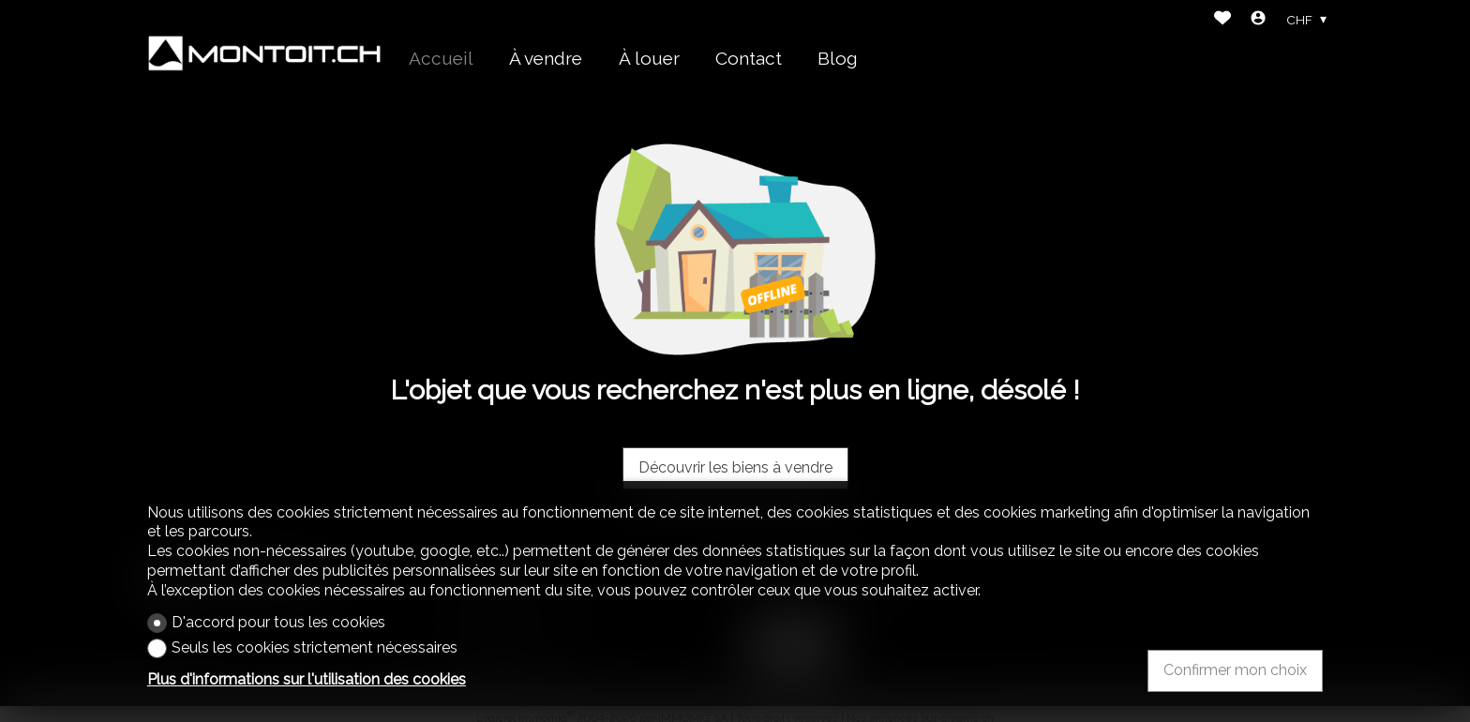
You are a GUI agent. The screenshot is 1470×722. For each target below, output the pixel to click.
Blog (838, 58)
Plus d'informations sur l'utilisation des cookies (306, 679)
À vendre (545, 58)
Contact (748, 58)
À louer (649, 58)
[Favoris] (1222, 20)
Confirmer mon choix (1235, 670)
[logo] (264, 53)
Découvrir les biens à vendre (735, 467)
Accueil (441, 58)
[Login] (1258, 20)
